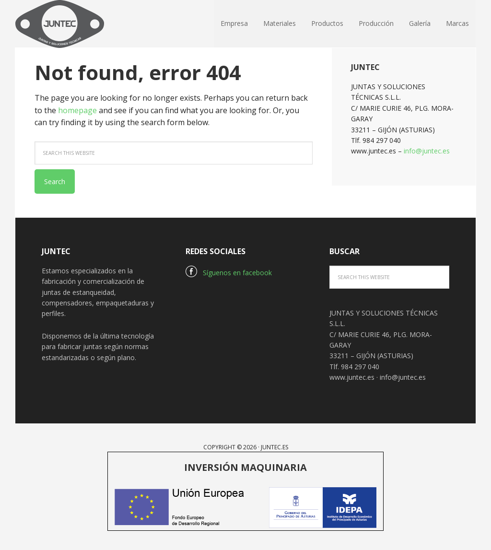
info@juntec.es (427, 150)
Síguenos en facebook (229, 272)
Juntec (77, 24)
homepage (77, 110)
